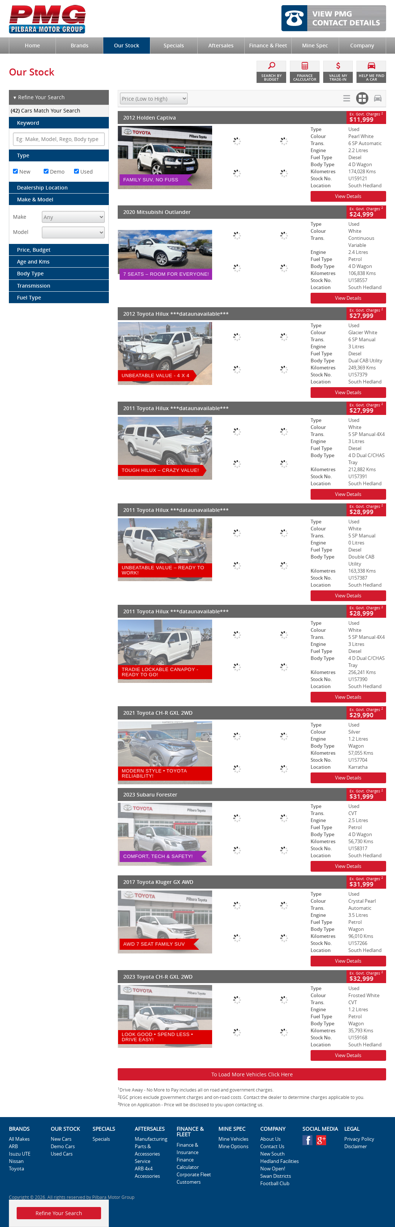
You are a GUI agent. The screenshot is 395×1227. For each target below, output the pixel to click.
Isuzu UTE (19, 1153)
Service (142, 1161)
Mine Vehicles (233, 1139)
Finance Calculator (188, 1163)
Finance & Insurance (187, 1148)
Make (19, 216)
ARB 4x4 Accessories (147, 1172)
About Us (270, 1139)
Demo (54, 171)
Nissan (16, 1161)
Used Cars (62, 1153)
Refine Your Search (39, 97)
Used (83, 171)
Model (21, 231)
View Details (348, 196)
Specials (101, 1139)
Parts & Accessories (147, 1150)
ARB (13, 1146)
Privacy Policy (359, 1139)
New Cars (61, 1139)
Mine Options (233, 1146)
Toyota (16, 1168)
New (21, 171)
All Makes (19, 1139)
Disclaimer (355, 1146)
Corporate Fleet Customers (194, 1178)
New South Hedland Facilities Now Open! (279, 1161)
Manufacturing (151, 1139)
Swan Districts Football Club (275, 1180)
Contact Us (272, 1146)
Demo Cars (63, 1146)
